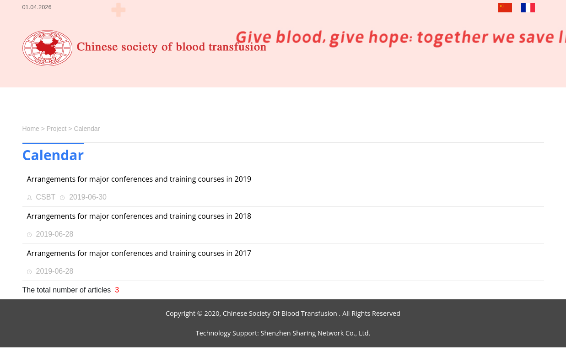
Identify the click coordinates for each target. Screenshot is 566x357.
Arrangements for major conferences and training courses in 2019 (139, 179)
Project (57, 128)
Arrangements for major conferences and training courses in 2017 (139, 253)
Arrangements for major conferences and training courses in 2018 (139, 216)
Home (30, 128)
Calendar (87, 128)
